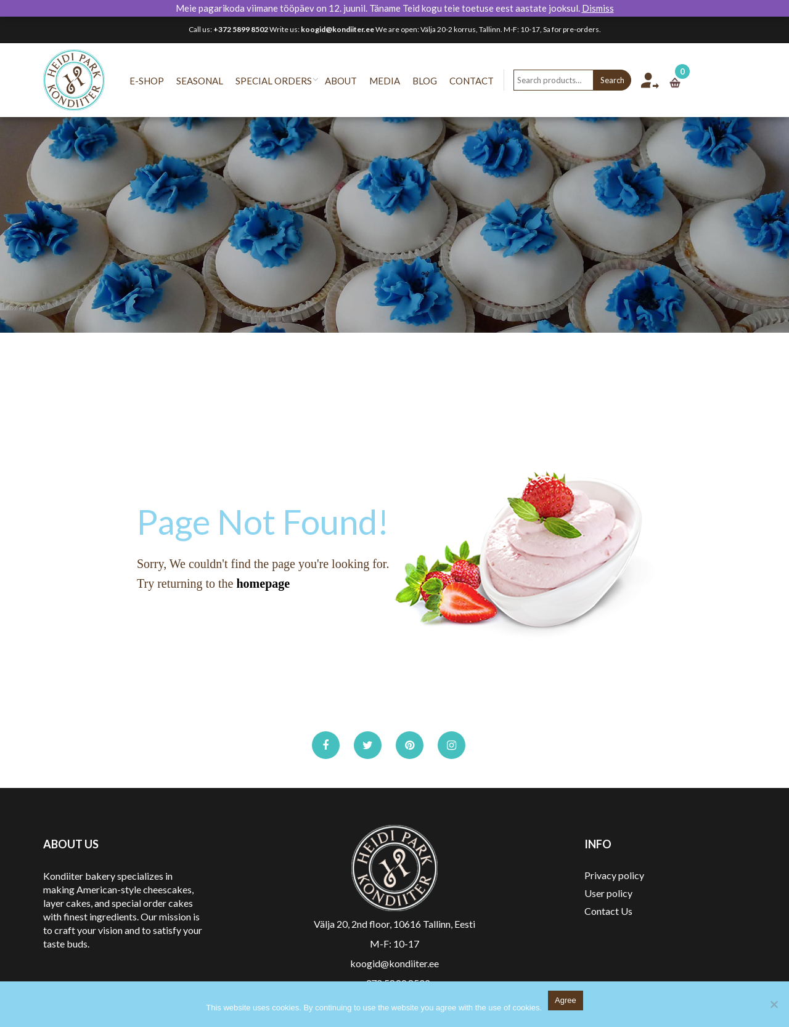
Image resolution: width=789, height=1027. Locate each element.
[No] (773, 1004)
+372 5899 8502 (240, 29)
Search (625, 80)
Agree (565, 1000)
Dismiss (598, 8)
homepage (263, 583)
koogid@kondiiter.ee (337, 29)
